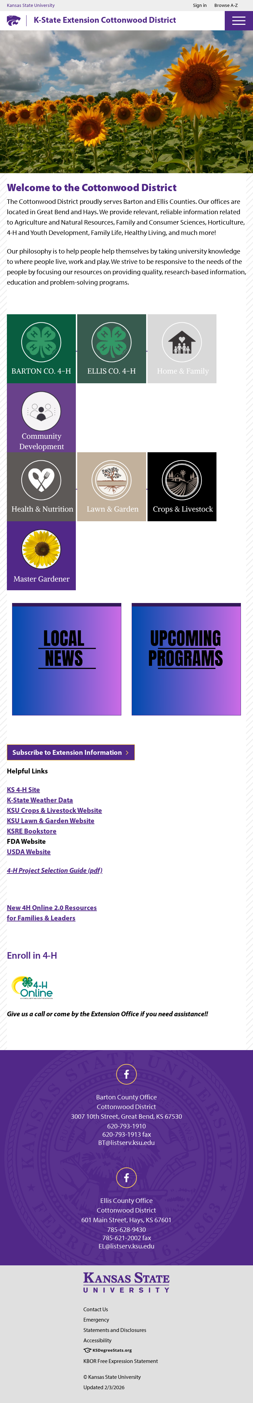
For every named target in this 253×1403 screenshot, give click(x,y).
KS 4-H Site (23, 789)
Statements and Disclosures (114, 1330)
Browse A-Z (226, 5)
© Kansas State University (112, 1377)
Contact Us (95, 1309)
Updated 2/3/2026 (103, 1387)
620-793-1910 (126, 1126)
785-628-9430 (126, 1229)
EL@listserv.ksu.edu (126, 1246)
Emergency (96, 1319)
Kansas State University (31, 5)
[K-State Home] (14, 20)
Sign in (200, 5)
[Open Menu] (239, 20)
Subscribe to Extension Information (70, 752)
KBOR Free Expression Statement (120, 1361)
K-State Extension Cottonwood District (105, 19)
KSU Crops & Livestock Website (54, 810)
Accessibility (97, 1340)
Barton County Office (126, 1097)
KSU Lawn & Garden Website (50, 820)
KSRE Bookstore (32, 831)
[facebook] (126, 1074)
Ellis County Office (126, 1200)
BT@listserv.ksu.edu (126, 1142)
